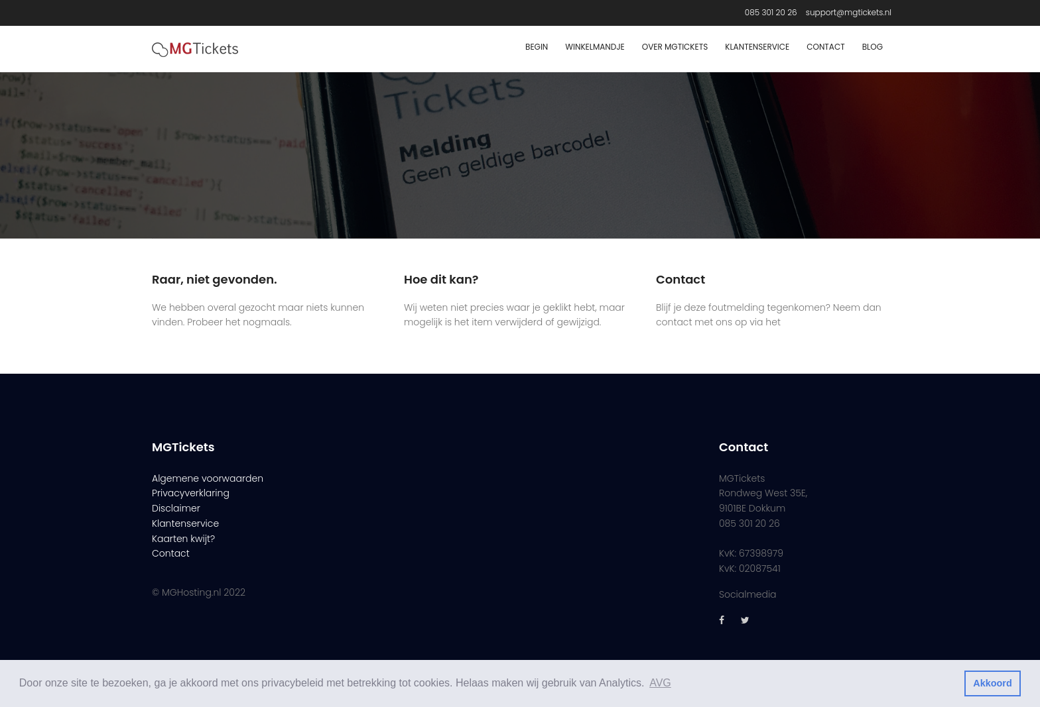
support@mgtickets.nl (848, 12)
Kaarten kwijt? (183, 538)
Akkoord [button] (992, 683)
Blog (872, 46)
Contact (825, 46)
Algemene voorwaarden (207, 478)
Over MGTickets (675, 46)
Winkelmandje (595, 46)
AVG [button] (660, 682)
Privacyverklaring (190, 493)
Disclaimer (176, 508)
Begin (536, 46)
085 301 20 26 (771, 12)
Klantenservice (757, 46)
